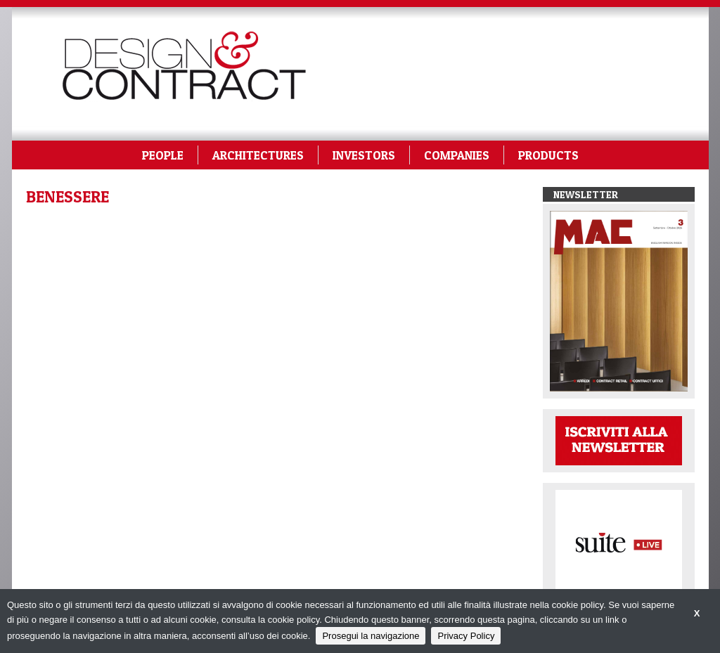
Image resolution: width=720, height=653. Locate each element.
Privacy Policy (465, 636)
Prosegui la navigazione (370, 636)
